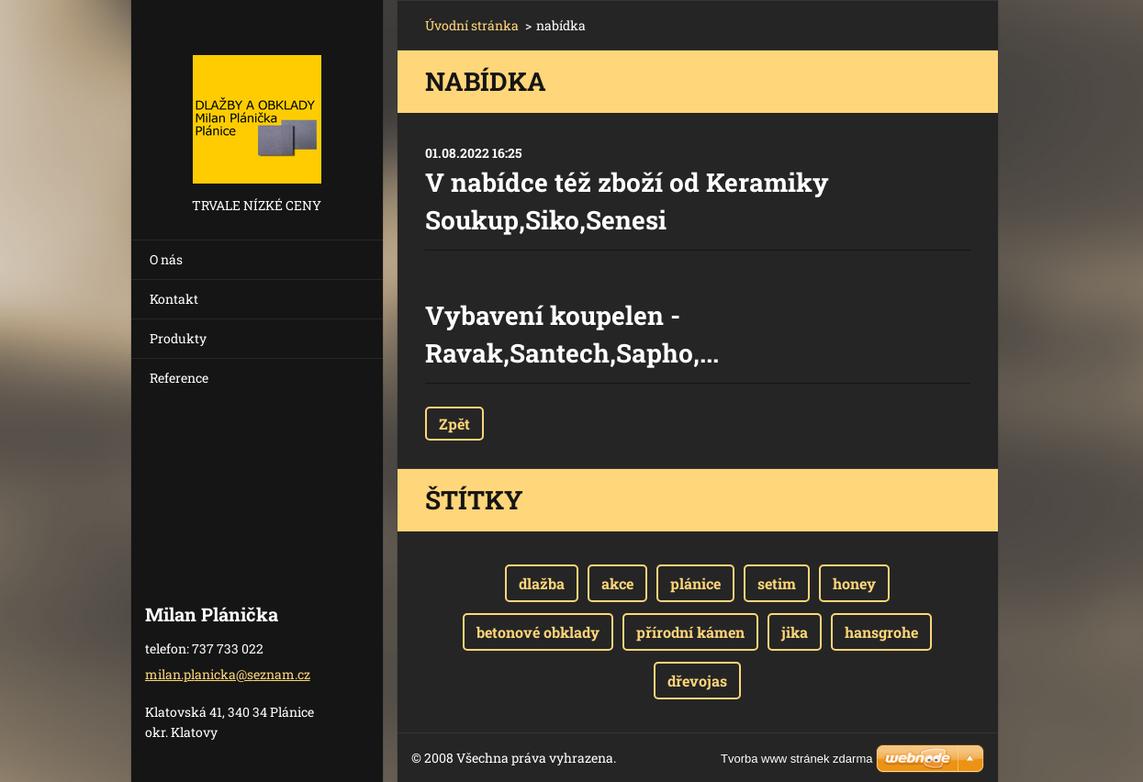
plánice (695, 583)
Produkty (178, 338)
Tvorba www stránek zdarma (796, 758)
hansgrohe (881, 632)
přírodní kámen (690, 632)
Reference (179, 377)
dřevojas (697, 680)
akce (617, 583)
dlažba (542, 583)
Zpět (454, 423)
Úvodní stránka (472, 25)
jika (794, 632)
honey (854, 583)
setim (776, 583)
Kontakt (174, 298)
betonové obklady (538, 632)
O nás (166, 259)
